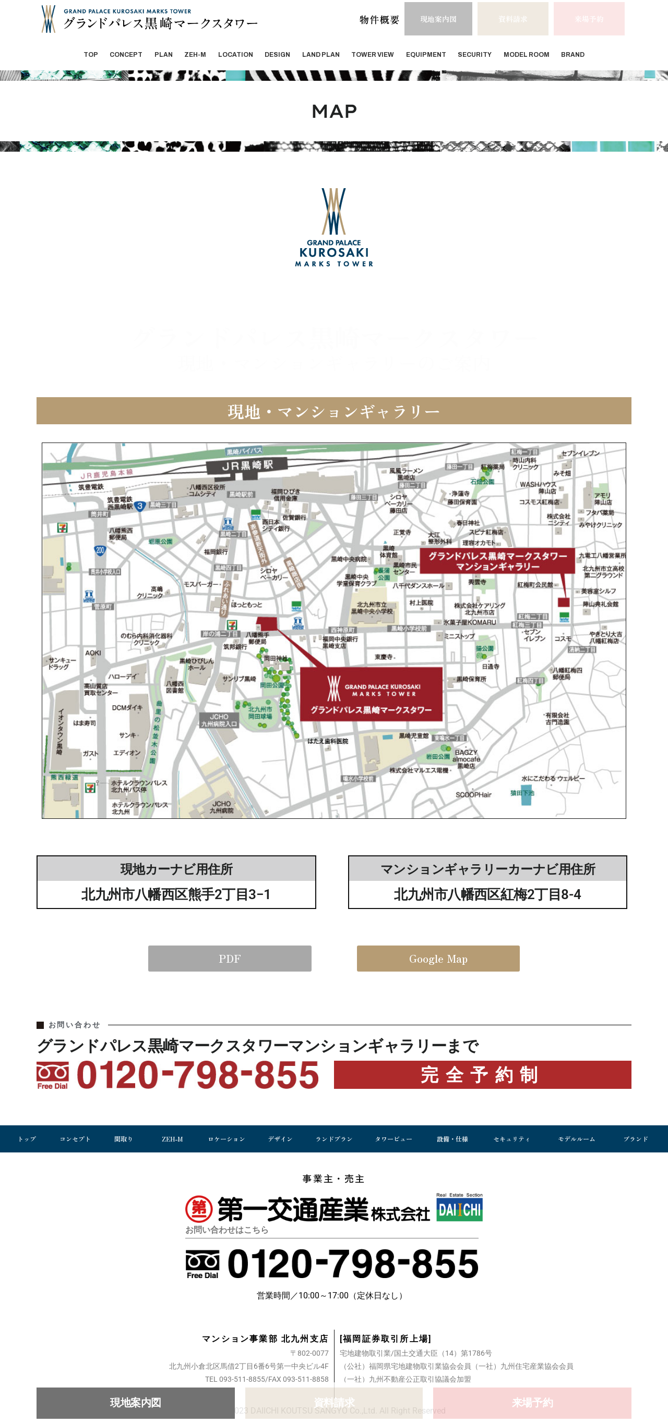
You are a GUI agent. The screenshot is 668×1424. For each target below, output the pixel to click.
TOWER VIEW (372, 54)
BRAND (572, 54)
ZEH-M (195, 54)
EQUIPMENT (426, 54)
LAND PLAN (321, 54)
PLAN (163, 54)
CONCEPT (126, 54)
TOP (91, 54)
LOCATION (235, 54)
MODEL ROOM (527, 54)
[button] (513, 18)
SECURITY (475, 54)
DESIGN (277, 54)
